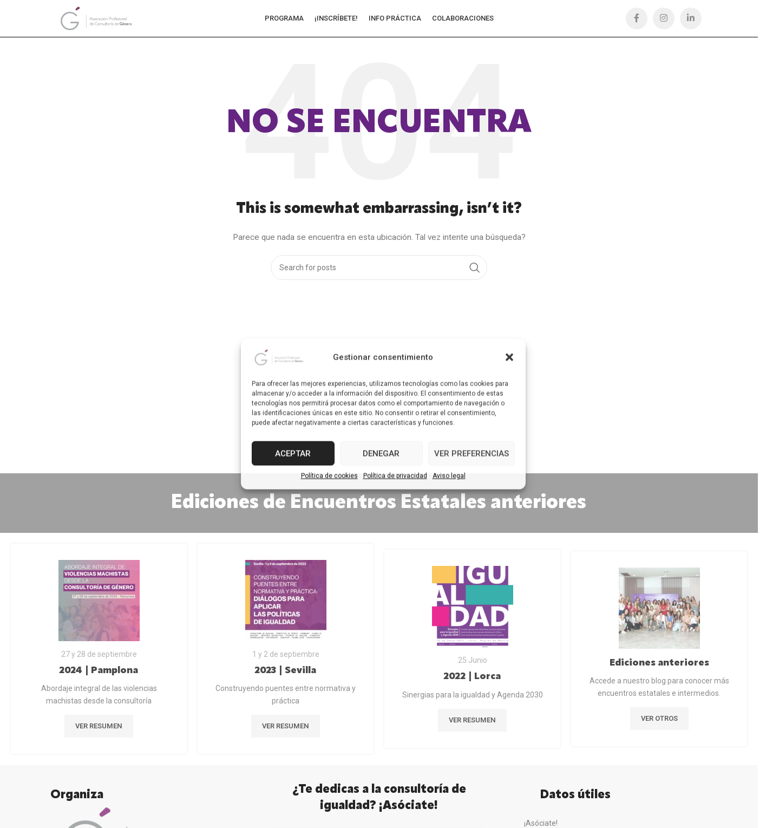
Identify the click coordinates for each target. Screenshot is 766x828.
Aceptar (293, 453)
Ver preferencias (471, 453)
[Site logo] (97, 18)
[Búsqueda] (379, 268)
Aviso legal (449, 476)
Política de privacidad (395, 476)
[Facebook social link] (636, 19)
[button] (509, 357)
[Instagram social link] (664, 19)
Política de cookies (329, 476)
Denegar (381, 453)
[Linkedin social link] (691, 19)
